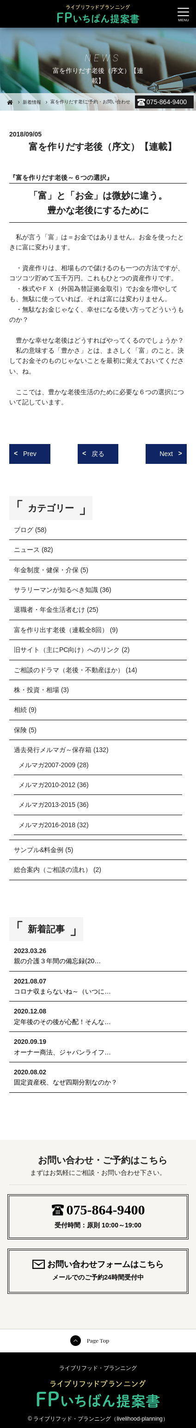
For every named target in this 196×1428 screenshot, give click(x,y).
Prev (30, 453)
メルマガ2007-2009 (46, 765)
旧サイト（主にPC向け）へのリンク (67, 649)
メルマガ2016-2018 (46, 825)
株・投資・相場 (36, 689)
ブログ (23, 529)
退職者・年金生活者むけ (49, 609)
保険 (20, 730)
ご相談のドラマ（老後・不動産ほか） (69, 670)
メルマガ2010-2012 (46, 784)
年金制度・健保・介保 (46, 570)
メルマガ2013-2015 (46, 804)
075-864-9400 (167, 102)
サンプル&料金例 (38, 849)
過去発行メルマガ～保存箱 (53, 749)
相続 (20, 709)
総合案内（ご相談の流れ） (53, 869)
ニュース (27, 549)
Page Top (98, 1340)
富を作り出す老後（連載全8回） (61, 630)
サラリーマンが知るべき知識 (56, 589)
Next (166, 453)
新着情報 (32, 102)
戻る (98, 453)
